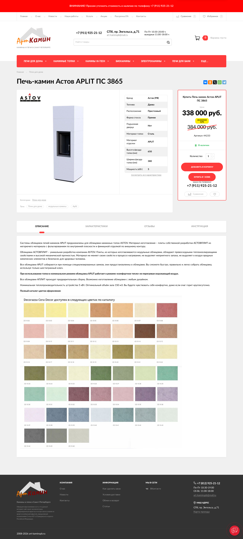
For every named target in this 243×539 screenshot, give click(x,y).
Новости (52, 16)
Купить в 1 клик (202, 177)
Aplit (75, 206)
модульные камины (57, 206)
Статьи (106, 506)
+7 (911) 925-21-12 (89, 33)
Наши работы (71, 16)
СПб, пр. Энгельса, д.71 (123, 31)
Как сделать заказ (112, 489)
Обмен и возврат (111, 501)
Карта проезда (202, 512)
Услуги (89, 16)
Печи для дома (36, 72)
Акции (104, 16)
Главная (24, 16)
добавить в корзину (202, 167)
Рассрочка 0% (121, 16)
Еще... (204, 61)
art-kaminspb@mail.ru (117, 35)
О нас (38, 16)
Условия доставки (111, 495)
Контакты (141, 16)
